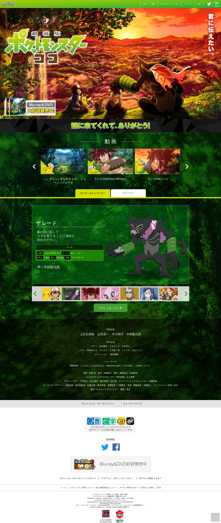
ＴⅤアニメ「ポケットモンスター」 (117, 478)
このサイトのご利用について (81, 487)
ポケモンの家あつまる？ (150, 478)
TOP (145, 4)
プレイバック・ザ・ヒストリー (96, 403)
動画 (153, 4)
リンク (63, 487)
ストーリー (188, 4)
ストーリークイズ (131, 403)
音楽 (199, 4)
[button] (34, 166)
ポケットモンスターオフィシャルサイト (78, 478)
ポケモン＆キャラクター (169, 4)
